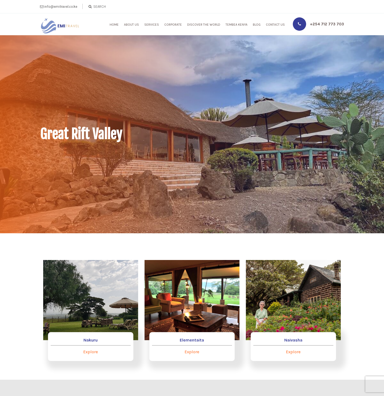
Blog (257, 24)
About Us (131, 24)
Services (151, 24)
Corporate (173, 24)
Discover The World (203, 24)
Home (114, 24)
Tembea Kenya (236, 24)
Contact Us (275, 24)
